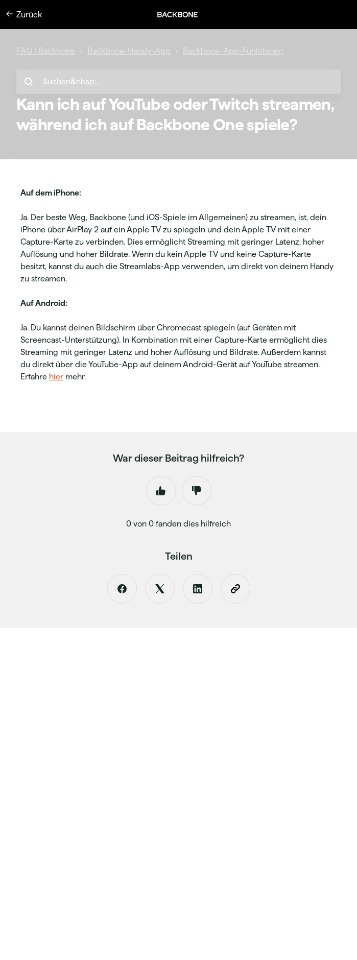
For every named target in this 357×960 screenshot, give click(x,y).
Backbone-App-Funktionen (233, 50)
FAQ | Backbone (45, 50)
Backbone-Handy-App (129, 50)
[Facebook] (122, 588)
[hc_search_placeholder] (178, 81)
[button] (182, 14)
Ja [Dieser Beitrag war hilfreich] (161, 491)
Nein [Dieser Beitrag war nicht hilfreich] (196, 491)
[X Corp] (160, 588)
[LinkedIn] (197, 588)
